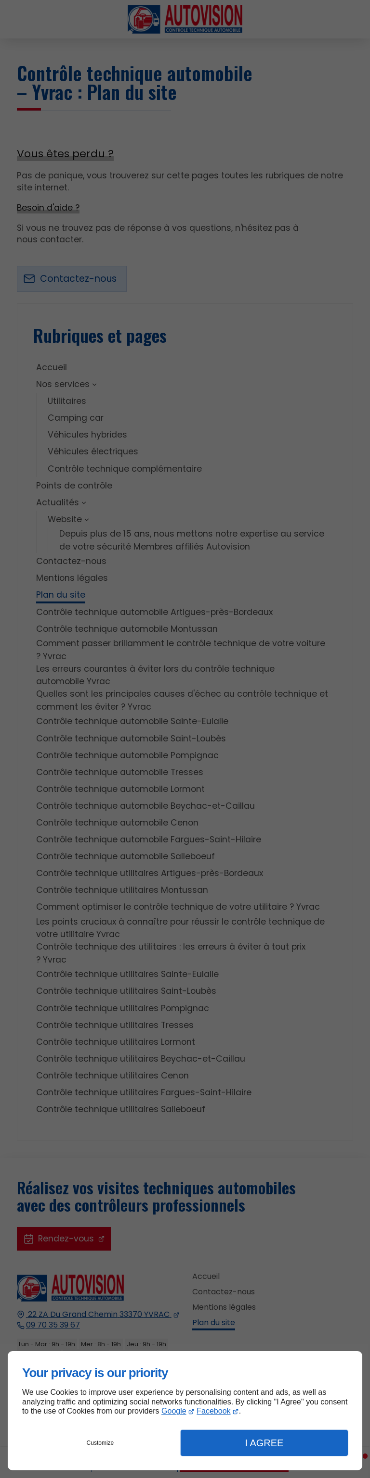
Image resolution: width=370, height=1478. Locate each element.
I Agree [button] (264, 1443)
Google (173, 1411)
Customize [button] (100, 1443)
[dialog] (185, 1410)
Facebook (213, 1411)
